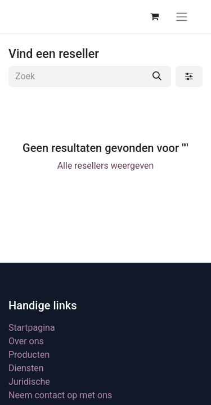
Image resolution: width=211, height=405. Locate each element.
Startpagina (31, 327)
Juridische (29, 381)
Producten (29, 354)
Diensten (26, 368)
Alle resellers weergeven (105, 165)
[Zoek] (157, 76)
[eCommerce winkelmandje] (154, 16)
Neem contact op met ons (60, 395)
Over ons (26, 341)
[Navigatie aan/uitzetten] (182, 16)
